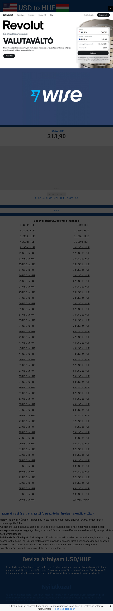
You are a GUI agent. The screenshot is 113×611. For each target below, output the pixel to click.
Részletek (59, 609)
